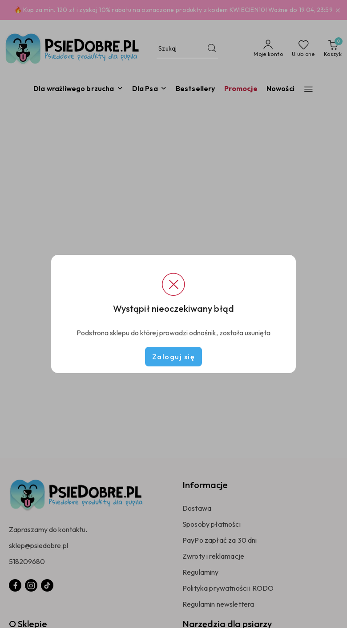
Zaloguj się (173, 356)
